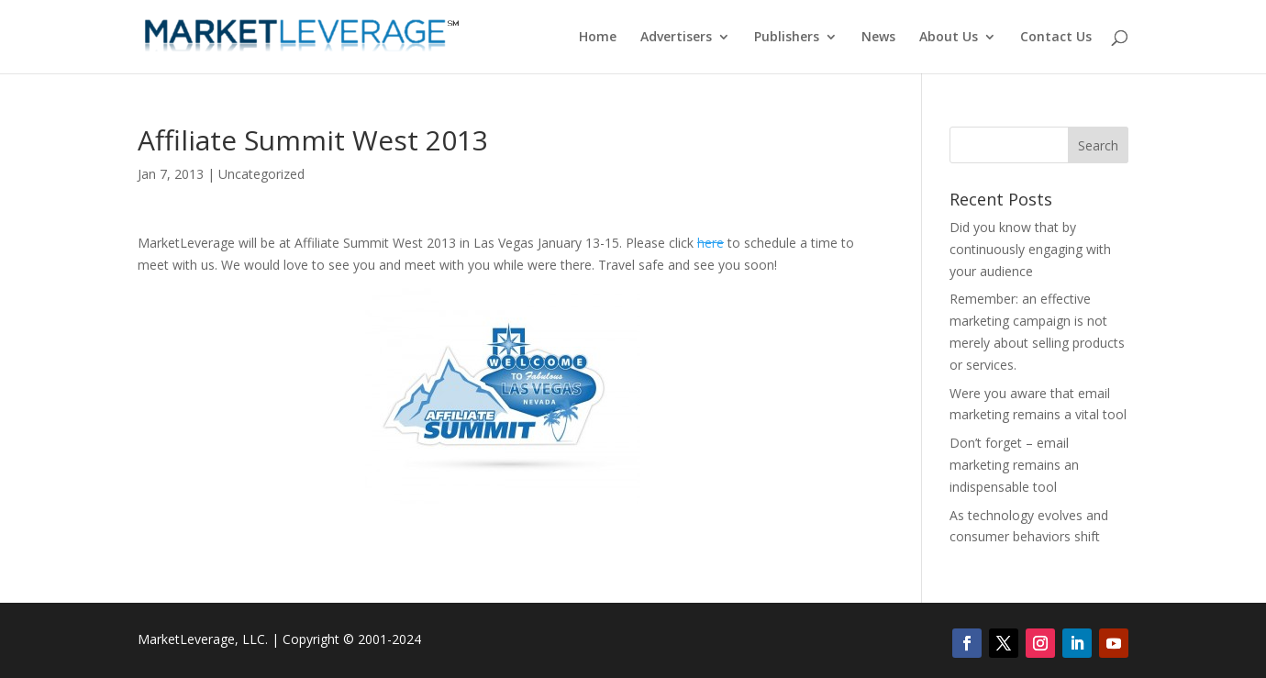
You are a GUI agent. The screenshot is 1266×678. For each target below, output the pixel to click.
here (710, 242)
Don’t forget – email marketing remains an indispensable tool (1014, 464)
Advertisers (676, 37)
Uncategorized (261, 174)
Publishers (786, 37)
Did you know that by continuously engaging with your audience (1030, 249)
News (878, 37)
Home (597, 37)
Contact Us (1056, 37)
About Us (948, 37)
